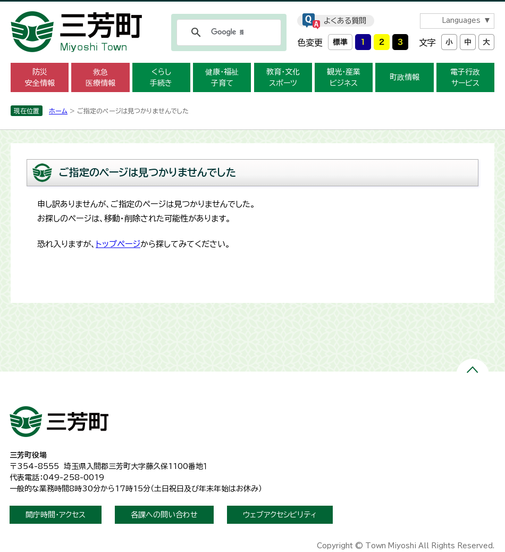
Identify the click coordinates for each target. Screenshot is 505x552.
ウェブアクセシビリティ (280, 514)
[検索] (227, 32)
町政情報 (404, 77)
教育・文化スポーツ (283, 77)
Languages (461, 20)
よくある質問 (345, 20)
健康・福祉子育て (222, 77)
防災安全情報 (40, 77)
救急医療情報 (100, 77)
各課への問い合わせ (164, 514)
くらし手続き (161, 77)
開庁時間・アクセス (56, 514)
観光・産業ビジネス (343, 77)
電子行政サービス (465, 77)
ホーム (58, 111)
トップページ (118, 244)
